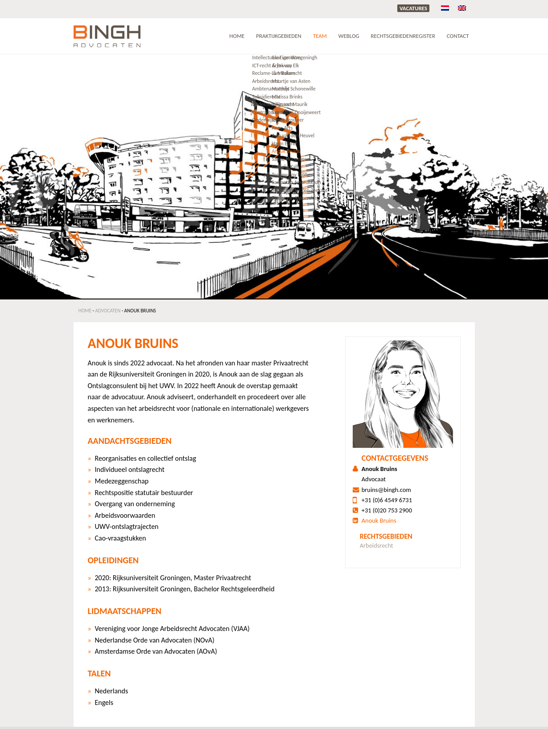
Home (236, 36)
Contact (458, 36)
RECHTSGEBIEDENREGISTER (403, 36)
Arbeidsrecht (376, 545)
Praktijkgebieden (278, 36)
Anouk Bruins (379, 520)
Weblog (348, 36)
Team (320, 36)
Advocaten (108, 310)
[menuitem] (445, 8)
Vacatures (413, 8)
